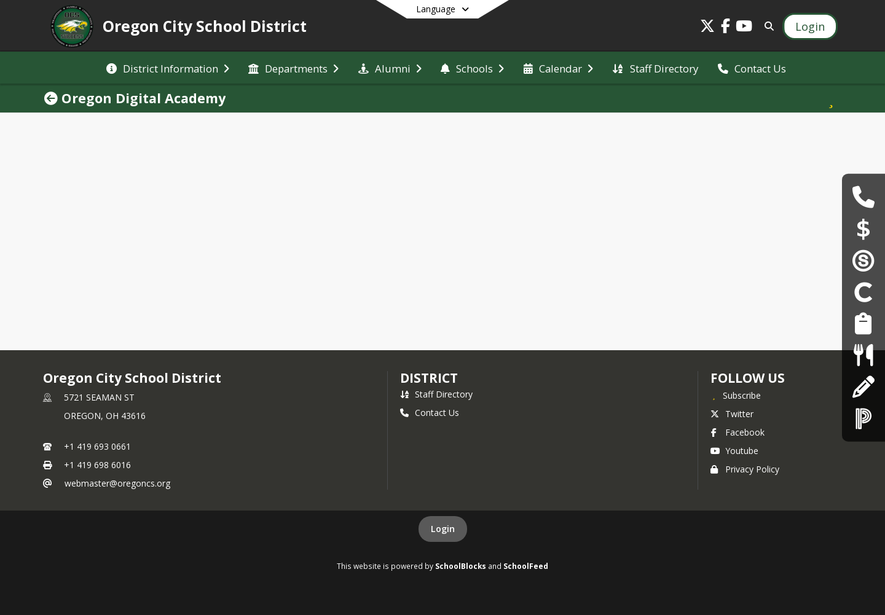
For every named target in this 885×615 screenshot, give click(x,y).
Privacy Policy (744, 469)
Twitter (731, 414)
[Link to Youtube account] (744, 28)
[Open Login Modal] (810, 26)
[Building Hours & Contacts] (863, 197)
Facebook (737, 432)
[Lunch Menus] (863, 355)
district (429, 377)
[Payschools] (863, 228)
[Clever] (863, 291)
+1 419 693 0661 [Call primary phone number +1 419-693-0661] (97, 446)
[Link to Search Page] (767, 26)
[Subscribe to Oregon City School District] (735, 395)
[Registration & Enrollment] (863, 386)
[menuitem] (167, 68)
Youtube (734, 450)
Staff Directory (436, 394)
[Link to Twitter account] (707, 28)
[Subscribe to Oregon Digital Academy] (831, 98)
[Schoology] (863, 260)
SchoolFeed (525, 566)
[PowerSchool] (863, 418)
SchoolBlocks (460, 566)
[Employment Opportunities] (863, 323)
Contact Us (429, 412)
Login (443, 529)
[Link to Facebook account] (726, 28)
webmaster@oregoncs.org (117, 483)
